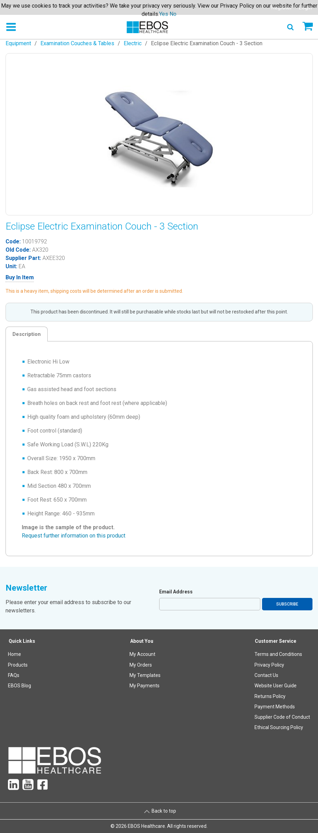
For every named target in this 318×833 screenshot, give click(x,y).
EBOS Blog (19, 685)
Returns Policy (270, 696)
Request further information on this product (73, 535)
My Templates (145, 675)
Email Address (176, 591)
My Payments (144, 685)
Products (18, 665)
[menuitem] (22, 686)
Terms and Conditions (278, 654)
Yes (163, 14)
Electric (133, 43)
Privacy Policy (269, 665)
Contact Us (266, 675)
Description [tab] (26, 334)
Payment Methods (274, 706)
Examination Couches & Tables (77, 43)
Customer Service (275, 641)
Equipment (18, 43)
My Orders (140, 665)
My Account (142, 654)
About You (141, 641)
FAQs (13, 675)
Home (14, 654)
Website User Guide (275, 685)
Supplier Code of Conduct (282, 717)
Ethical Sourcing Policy (278, 727)
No (173, 14)
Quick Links (22, 641)
